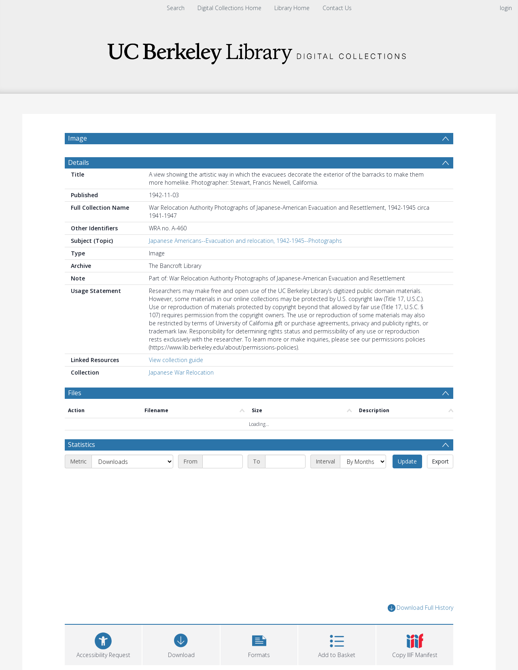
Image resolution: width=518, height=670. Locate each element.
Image (77, 138)
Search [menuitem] (176, 8)
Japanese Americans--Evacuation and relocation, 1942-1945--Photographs (245, 240)
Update (407, 461)
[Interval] (363, 461)
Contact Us (337, 8)
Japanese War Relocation (181, 372)
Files (74, 392)
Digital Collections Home (229, 8)
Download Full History (420, 608)
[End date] (285, 461)
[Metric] (132, 461)
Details (78, 162)
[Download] (180, 644)
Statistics (81, 444)
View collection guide (176, 360)
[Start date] (222, 461)
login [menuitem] (506, 8)
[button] (259, 644)
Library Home (292, 8)
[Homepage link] (259, 51)
